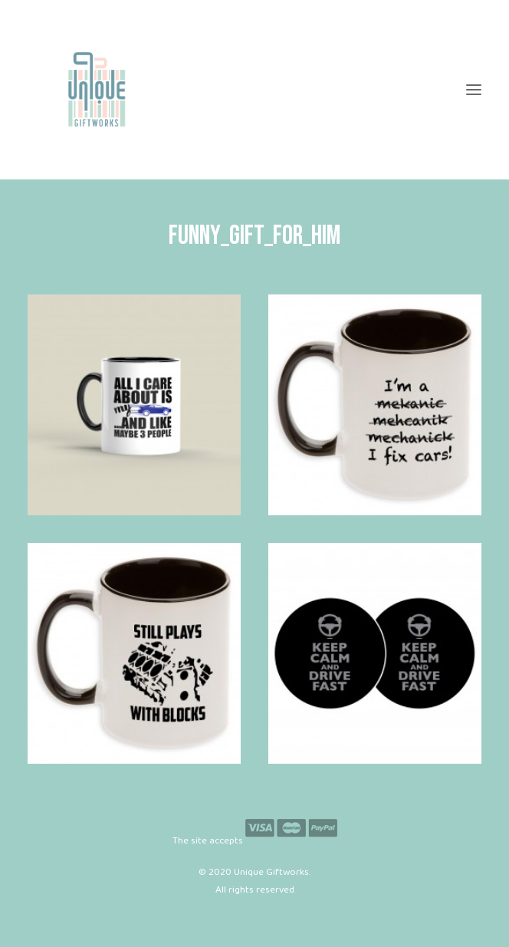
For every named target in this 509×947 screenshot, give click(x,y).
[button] (473, 89)
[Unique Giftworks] (254, 90)
